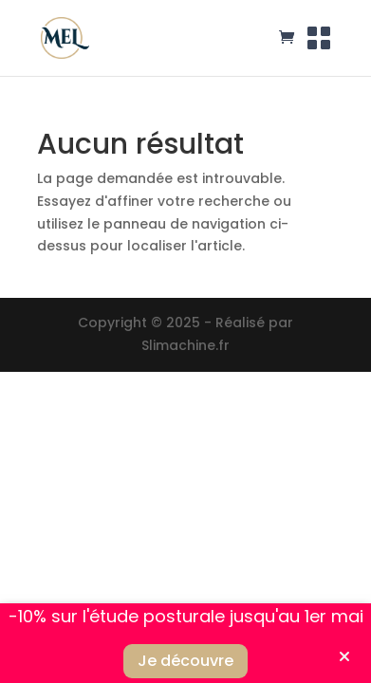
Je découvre (185, 661)
